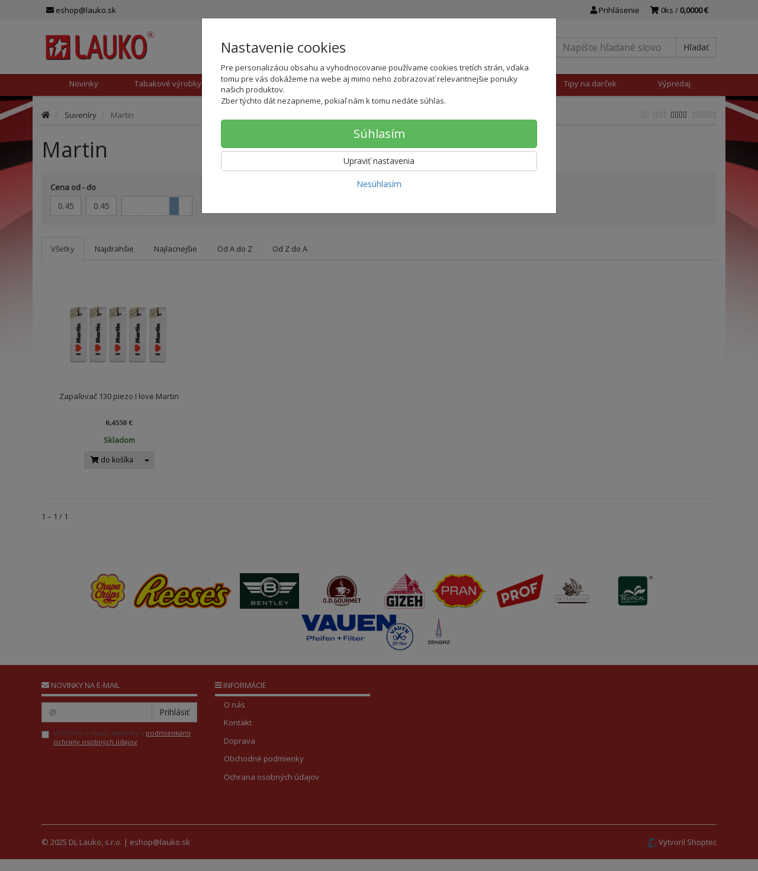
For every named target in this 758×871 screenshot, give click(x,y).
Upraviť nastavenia (379, 160)
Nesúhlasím (379, 183)
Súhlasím (379, 134)
